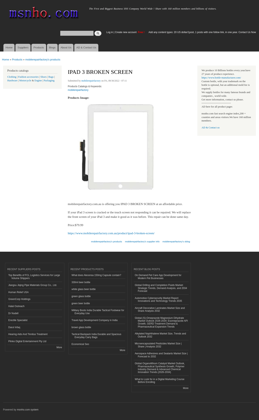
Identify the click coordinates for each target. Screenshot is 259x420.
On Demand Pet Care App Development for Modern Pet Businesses (158, 276)
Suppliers (23, 47)
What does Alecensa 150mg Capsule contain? (96, 275)
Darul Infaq (14, 327)
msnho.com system (27, 409)
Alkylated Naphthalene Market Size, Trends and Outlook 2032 (160, 335)
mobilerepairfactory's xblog (176, 241)
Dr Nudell (13, 313)
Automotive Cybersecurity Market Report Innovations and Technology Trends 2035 (158, 299)
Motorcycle (25, 80)
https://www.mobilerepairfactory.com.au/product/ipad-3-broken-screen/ (111, 233)
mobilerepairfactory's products (42, 59)
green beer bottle (81, 303)
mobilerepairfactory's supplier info (142, 241)
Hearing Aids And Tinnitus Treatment (28, 334)
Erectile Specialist (18, 320)
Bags (51, 76)
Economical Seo (80, 344)
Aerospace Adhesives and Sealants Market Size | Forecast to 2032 (161, 355)
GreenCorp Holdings (19, 299)
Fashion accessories (28, 76)
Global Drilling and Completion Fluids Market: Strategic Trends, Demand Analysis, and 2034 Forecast (161, 288)
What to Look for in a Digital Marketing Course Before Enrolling (159, 380)
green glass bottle (81, 296)
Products (39, 47)
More (59, 347)
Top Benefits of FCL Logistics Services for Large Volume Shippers (34, 276)
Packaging (49, 80)
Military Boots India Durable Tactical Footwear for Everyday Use (98, 312)
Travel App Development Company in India (95, 320)
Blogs (52, 47)
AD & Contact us (211, 127)
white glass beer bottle (84, 289)
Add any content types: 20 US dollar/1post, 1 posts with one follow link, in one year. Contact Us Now (202, 32)
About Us (66, 47)
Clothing (11, 76)
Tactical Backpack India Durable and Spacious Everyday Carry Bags (96, 335)
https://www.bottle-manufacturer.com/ (221, 77)
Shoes (43, 76)
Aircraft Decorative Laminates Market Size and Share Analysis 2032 (160, 309)
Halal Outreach (16, 306)
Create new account (126, 32)
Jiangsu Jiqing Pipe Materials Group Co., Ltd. (32, 285)
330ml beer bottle (81, 282)
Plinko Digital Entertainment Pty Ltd (27, 341)
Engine (38, 80)
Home (9, 47)
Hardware (12, 80)
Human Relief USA (18, 292)
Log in (109, 32)
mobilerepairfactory (91, 80)
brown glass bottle (81, 327)
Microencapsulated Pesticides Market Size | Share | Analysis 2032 (158, 345)
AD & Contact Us (86, 47)
